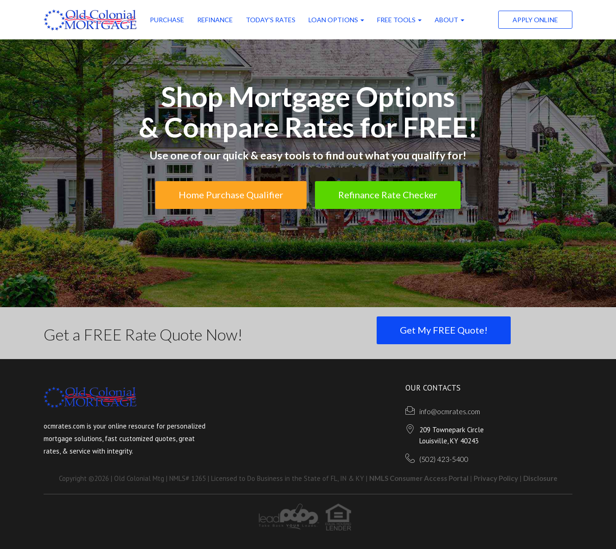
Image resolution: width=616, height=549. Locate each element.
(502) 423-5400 (443, 459)
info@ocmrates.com (449, 411)
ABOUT (449, 20)
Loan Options (336, 20)
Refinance (215, 20)
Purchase (167, 20)
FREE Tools (399, 20)
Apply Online (535, 20)
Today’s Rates (270, 20)
